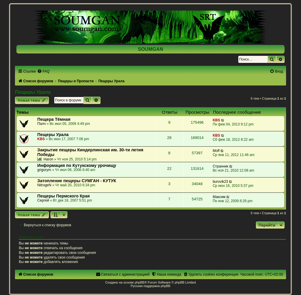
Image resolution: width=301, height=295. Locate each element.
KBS (216, 120)
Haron (48, 159)
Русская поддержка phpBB (150, 286)
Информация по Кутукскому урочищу (76, 165)
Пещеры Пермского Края (63, 196)
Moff (216, 151)
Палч (41, 124)
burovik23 (220, 182)
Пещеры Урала (32, 92)
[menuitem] (43, 71)
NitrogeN (44, 185)
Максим (219, 197)
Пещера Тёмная (53, 119)
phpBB (139, 282)
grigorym (44, 170)
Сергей (43, 200)
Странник (220, 166)
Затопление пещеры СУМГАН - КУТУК (76, 180)
